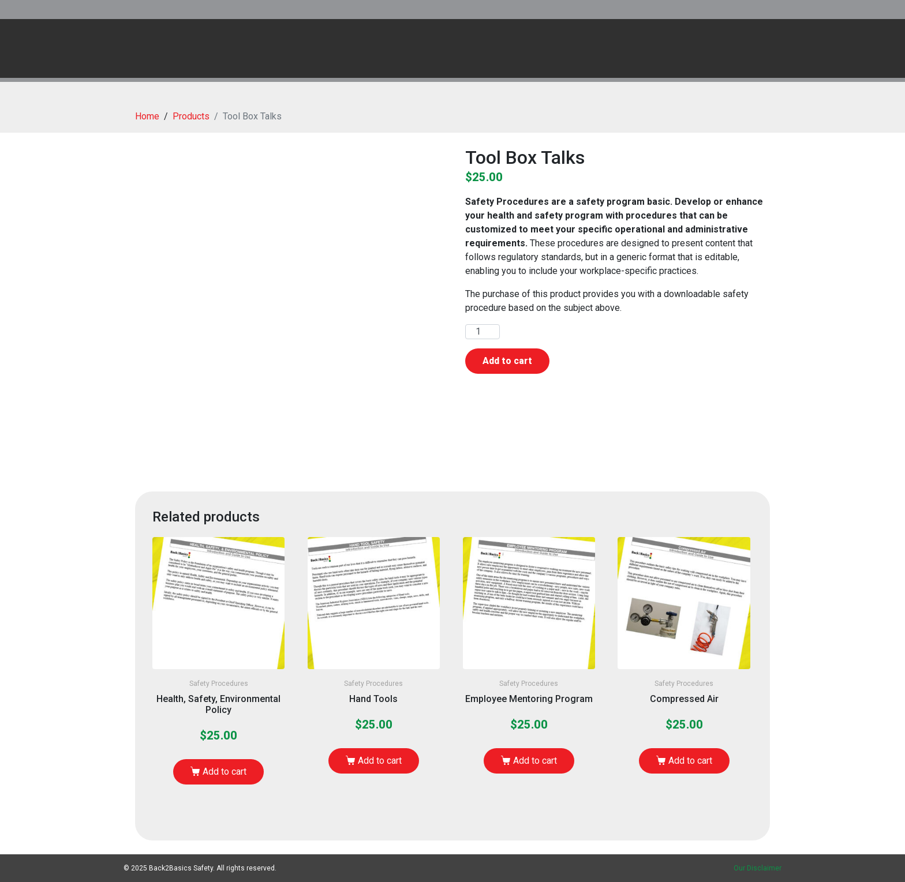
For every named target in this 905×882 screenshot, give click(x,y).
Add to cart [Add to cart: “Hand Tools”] (380, 760)
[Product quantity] (482, 331)
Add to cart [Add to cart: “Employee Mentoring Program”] (535, 760)
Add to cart (507, 360)
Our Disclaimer (757, 868)
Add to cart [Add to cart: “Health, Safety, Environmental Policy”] (224, 771)
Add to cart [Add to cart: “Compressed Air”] (690, 760)
